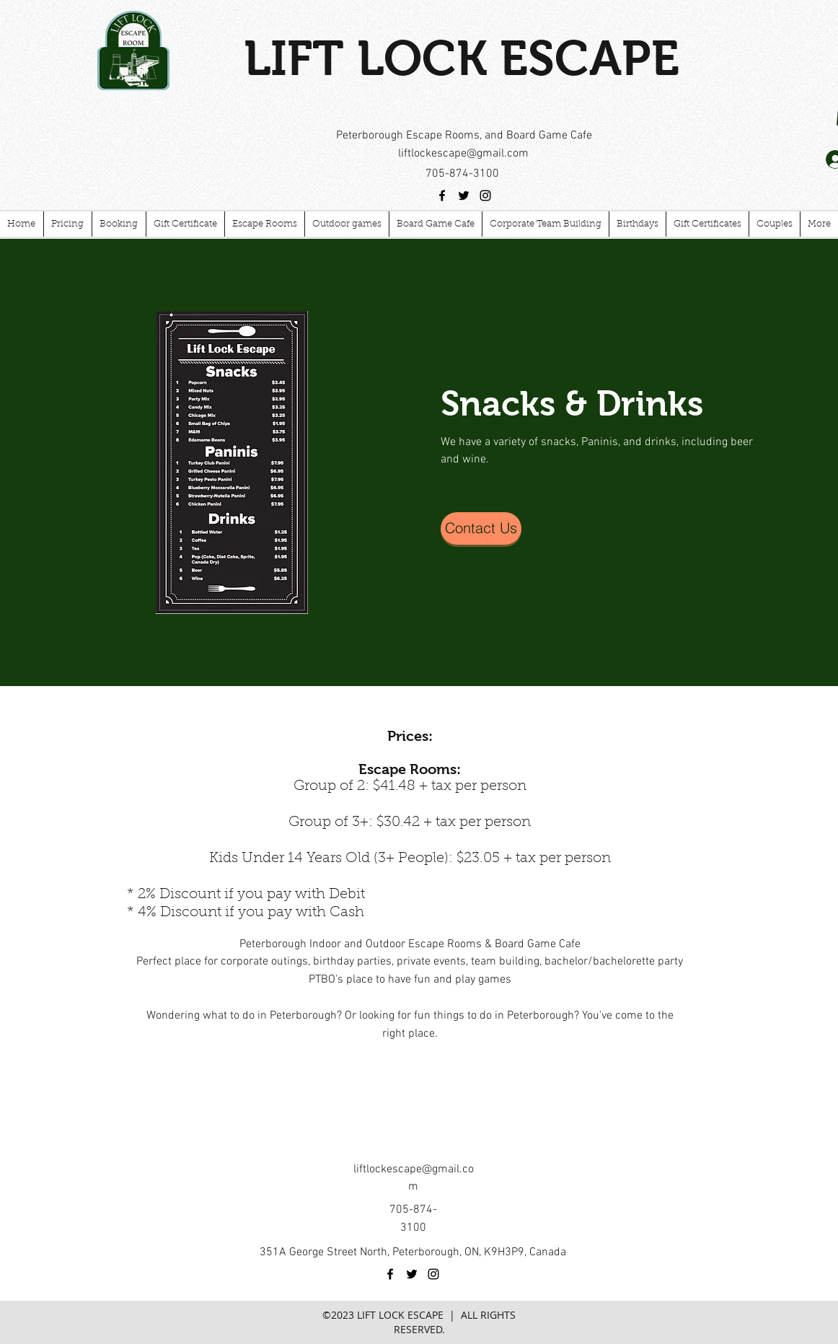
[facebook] (442, 195)
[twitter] (464, 195)
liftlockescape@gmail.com (463, 153)
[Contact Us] (481, 528)
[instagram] (485, 195)
